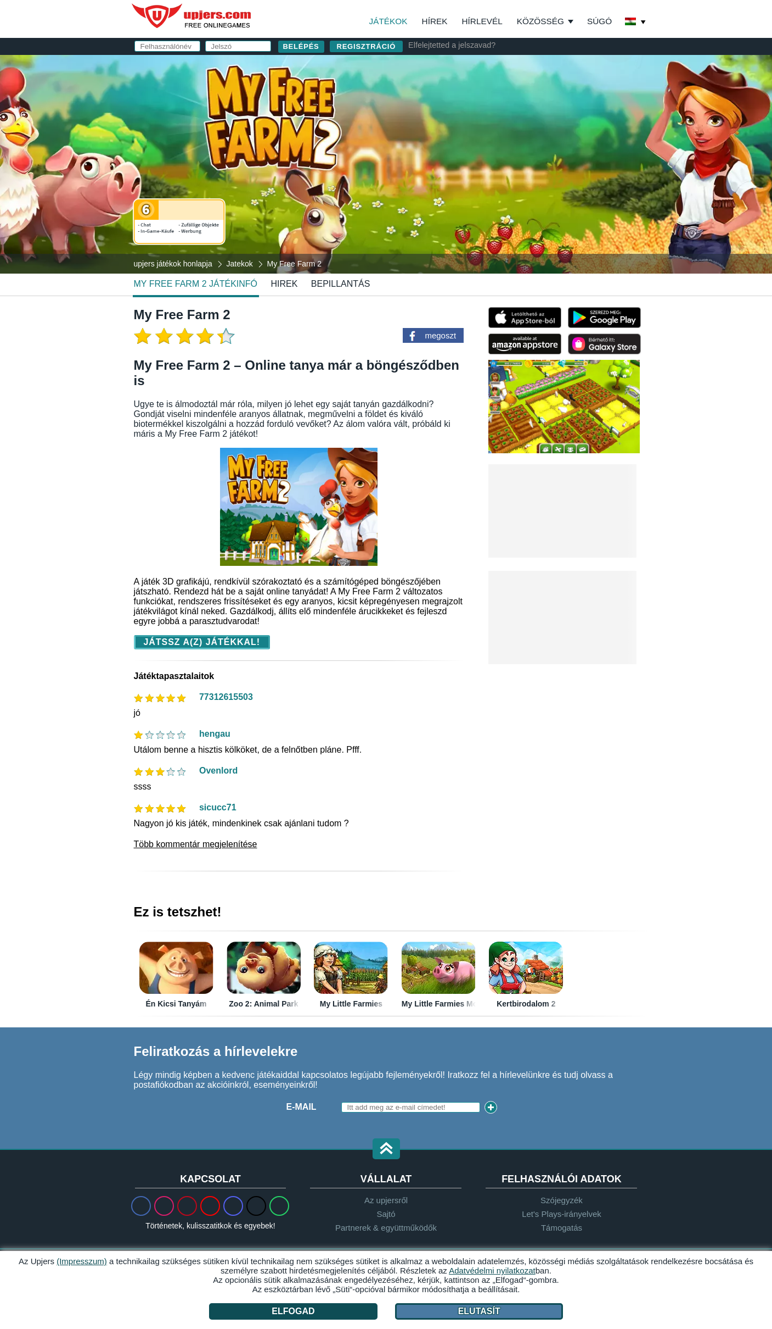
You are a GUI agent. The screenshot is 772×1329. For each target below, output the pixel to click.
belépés (513, 63)
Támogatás (561, 1227)
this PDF (606, 173)
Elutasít (479, 1311)
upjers (192, 16)
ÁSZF (551, 197)
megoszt (440, 335)
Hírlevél (482, 21)
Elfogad (293, 1311)
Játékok (388, 21)
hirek (284, 283)
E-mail (429, 113)
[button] (386, 1149)
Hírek (435, 21)
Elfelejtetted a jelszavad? (451, 45)
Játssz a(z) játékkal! (202, 642)
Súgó (599, 21)
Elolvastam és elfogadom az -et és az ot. (512, 202)
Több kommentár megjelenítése (195, 844)
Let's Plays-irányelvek (561, 1214)
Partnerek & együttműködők (386, 1227)
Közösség (540, 21)
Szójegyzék (561, 1200)
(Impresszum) (82, 1261)
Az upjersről (386, 1200)
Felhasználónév (455, 91)
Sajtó (385, 1214)
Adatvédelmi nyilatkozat (475, 207)
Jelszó (431, 135)
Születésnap (446, 157)
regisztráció (366, 46)
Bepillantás (340, 283)
